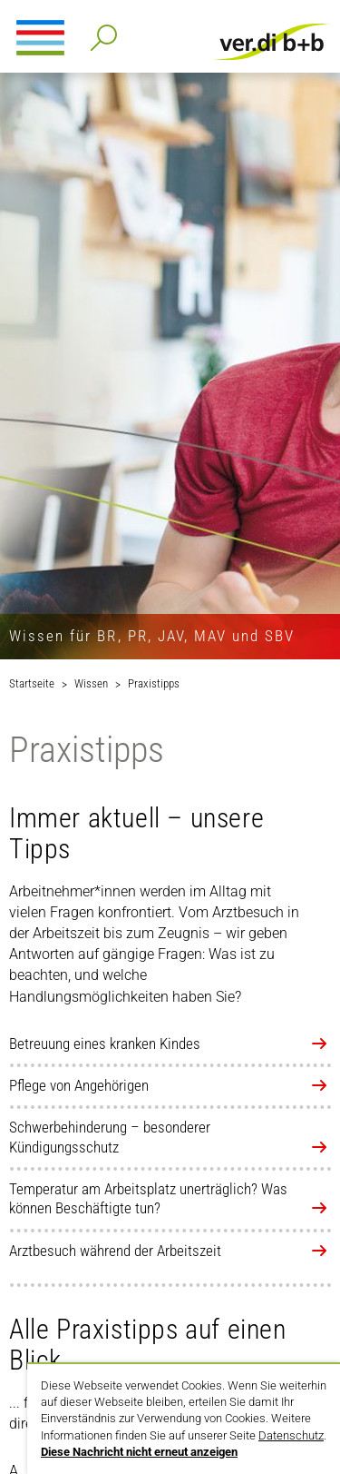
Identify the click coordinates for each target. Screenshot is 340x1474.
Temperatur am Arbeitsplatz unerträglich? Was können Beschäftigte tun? (148, 1198)
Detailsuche (100, 32)
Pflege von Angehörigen (79, 1085)
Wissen (91, 683)
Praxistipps (154, 683)
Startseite (31, 683)
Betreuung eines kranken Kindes (104, 1043)
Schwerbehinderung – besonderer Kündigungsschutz (109, 1136)
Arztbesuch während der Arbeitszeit (115, 1251)
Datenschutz (291, 1435)
